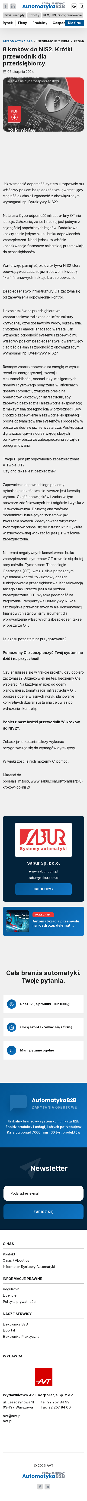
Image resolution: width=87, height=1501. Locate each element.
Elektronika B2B (15, 1324)
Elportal (9, 1330)
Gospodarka (63, 23)
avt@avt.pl (12, 1416)
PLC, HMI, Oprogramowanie (62, 15)
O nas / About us (16, 1260)
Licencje (9, 1295)
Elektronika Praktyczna (21, 1336)
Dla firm (74, 23)
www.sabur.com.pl (43, 871)
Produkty (39, 23)
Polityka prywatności (19, 1301)
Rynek (8, 23)
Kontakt (9, 1254)
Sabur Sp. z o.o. (43, 863)
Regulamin (11, 1289)
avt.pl (7, 1421)
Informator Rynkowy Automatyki (29, 1266)
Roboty (34, 15)
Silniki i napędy (14, 15)
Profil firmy (43, 889)
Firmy (22, 23)
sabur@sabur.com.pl (43, 878)
